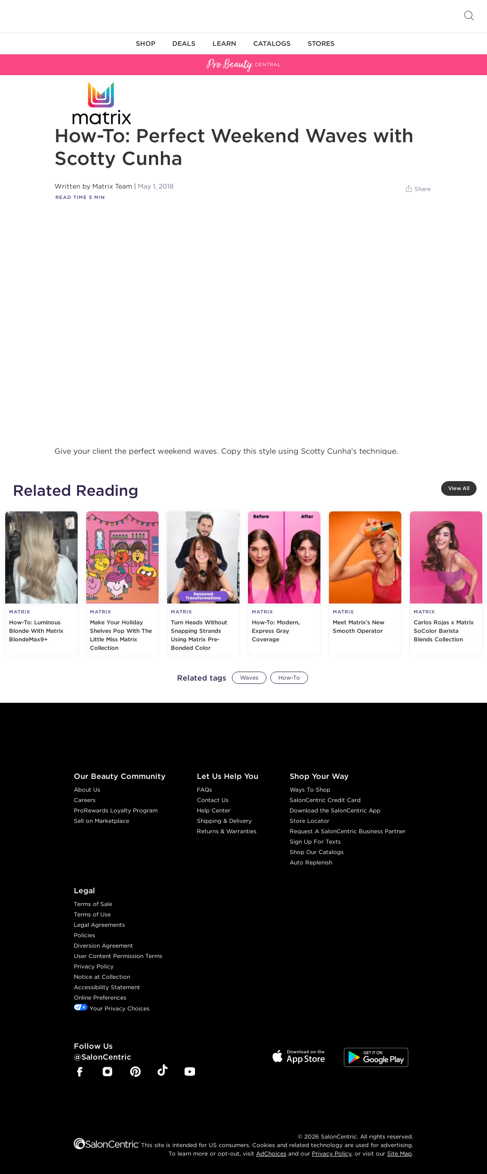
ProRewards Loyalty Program (116, 810)
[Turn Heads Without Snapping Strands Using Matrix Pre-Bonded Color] (203, 583)
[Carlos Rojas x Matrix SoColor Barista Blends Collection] (446, 583)
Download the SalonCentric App (335, 810)
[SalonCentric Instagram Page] (107, 1072)
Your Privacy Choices (112, 1008)
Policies (84, 935)
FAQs (204, 789)
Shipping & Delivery (224, 820)
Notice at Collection (102, 976)
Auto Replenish (311, 862)
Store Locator (309, 820)
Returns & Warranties (227, 831)
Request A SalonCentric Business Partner (348, 831)
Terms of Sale (93, 903)
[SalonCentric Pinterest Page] (135, 1072)
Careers (85, 799)
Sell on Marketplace (101, 820)
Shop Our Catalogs (317, 851)
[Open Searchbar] (469, 16)
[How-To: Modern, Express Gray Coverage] (284, 583)
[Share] (417, 189)
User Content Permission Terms (118, 955)
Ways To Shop (310, 789)
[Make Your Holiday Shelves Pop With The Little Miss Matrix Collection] (122, 583)
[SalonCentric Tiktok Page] (163, 1072)
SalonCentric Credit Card (325, 799)
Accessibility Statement (107, 987)
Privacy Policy (94, 966)
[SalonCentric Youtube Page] (189, 1072)
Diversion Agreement (103, 945)
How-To (289, 677)
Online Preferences (100, 997)
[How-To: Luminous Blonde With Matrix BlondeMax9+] (41, 583)
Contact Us (213, 799)
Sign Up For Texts (315, 841)
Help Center (213, 810)
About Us (87, 789)
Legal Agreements (99, 924)
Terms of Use (92, 914)
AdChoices (271, 1153)
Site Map (399, 1153)
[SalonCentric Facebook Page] (79, 1072)
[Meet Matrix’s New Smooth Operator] (365, 583)
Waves (249, 677)
